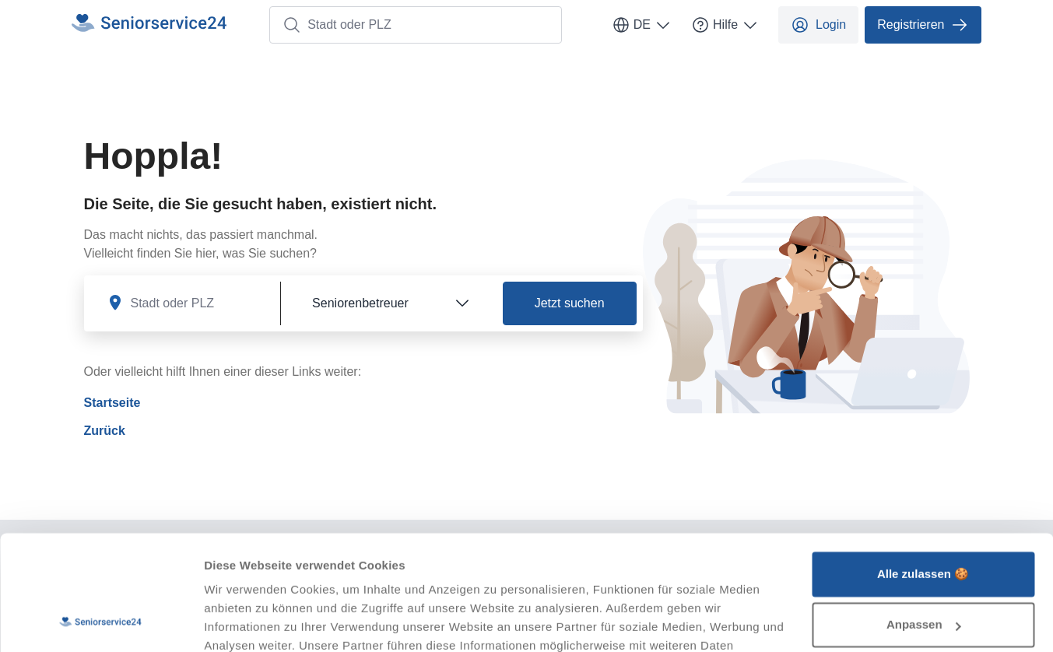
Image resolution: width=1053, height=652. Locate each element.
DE (642, 25)
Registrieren (923, 25)
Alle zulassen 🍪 (923, 469)
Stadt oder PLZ (337, 25)
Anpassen (923, 520)
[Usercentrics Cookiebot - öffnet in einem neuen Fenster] (101, 621)
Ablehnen (923, 571)
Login (818, 25)
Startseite (112, 402)
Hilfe (725, 25)
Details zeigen (243, 621)
